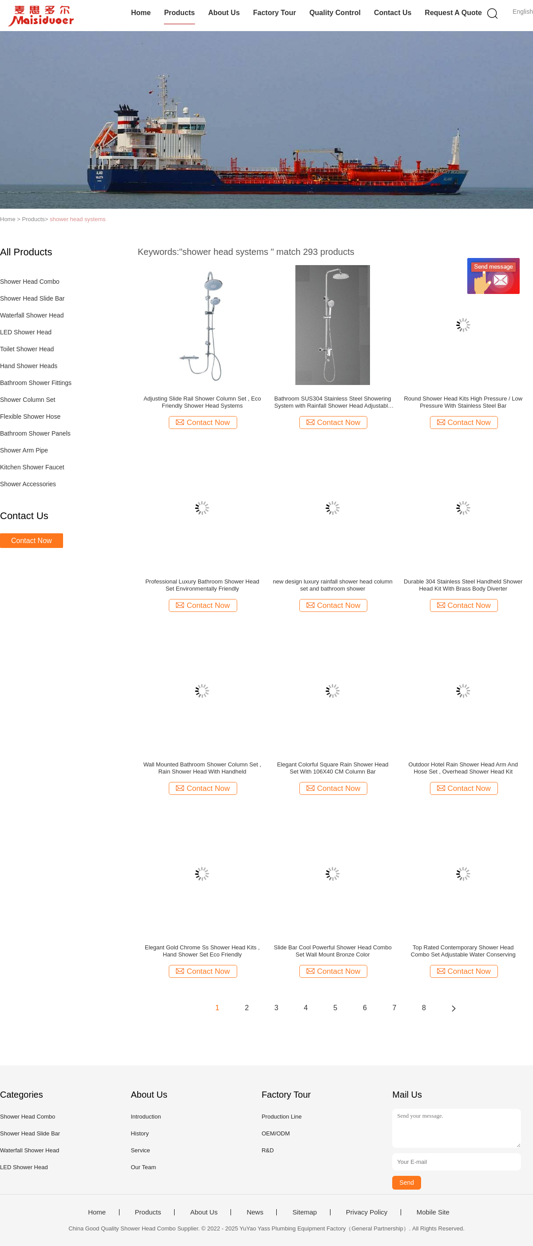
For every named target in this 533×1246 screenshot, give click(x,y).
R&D (268, 1150)
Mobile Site (433, 1212)
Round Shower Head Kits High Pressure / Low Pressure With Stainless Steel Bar (463, 402)
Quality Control (335, 12)
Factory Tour (274, 12)
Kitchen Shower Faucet (32, 467)
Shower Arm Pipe (24, 450)
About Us (224, 12)
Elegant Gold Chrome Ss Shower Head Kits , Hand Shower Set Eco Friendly (202, 951)
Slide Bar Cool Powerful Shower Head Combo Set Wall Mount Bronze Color (332, 951)
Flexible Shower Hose (30, 416)
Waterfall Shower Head (32, 315)
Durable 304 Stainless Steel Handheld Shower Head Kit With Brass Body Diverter (463, 585)
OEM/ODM (276, 1133)
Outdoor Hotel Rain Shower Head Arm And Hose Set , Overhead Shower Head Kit (463, 768)
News (255, 1212)
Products (179, 12)
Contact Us (392, 12)
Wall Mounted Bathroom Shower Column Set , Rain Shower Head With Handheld (202, 768)
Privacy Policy (366, 1212)
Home (141, 12)
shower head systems (78, 219)
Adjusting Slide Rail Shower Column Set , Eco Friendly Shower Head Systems (202, 402)
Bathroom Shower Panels (35, 433)
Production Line (282, 1116)
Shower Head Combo (30, 281)
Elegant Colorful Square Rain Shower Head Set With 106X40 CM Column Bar (333, 768)
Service (140, 1150)
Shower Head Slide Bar (32, 298)
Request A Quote (453, 12)
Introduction (146, 1116)
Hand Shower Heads (28, 365)
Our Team (143, 1167)
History (139, 1133)
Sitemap (304, 1212)
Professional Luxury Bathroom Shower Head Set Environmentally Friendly (202, 585)
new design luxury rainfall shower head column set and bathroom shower (333, 585)
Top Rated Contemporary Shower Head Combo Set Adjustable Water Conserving (463, 951)
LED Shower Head (26, 332)
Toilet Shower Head (27, 349)
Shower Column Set (28, 399)
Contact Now (31, 540)
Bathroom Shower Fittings (36, 382)
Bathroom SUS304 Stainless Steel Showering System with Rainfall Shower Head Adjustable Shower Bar (332, 402)
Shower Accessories (28, 484)
